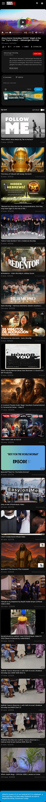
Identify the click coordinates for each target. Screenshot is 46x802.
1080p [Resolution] (40, 32)
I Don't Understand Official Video (13, 537)
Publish (38, 89)
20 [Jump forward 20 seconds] (32, 32)
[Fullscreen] (43, 33)
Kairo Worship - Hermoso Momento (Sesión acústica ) (21, 306)
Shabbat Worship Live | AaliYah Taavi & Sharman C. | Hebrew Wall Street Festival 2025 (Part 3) (20, 741)
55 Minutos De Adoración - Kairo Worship (16, 338)
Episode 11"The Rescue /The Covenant (15, 569)
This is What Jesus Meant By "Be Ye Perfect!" (17, 139)
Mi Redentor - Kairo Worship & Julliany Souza (17, 273)
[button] (42, 3)
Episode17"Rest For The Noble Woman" (15, 472)
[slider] (16, 32)
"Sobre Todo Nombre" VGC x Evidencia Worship (18, 241)
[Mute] (36, 33)
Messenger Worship (11, 53)
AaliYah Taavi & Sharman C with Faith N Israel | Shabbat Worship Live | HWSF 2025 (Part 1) (21, 672)
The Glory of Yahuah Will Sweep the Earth (16, 174)
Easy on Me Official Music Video (12, 504)
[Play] (3, 33)
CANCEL (29, 89)
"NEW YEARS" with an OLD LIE (11, 440)
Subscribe (37, 54)
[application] (23, 22)
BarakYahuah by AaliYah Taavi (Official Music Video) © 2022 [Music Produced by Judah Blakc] (21, 637)
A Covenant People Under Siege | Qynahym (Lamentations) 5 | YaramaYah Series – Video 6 (23, 406)
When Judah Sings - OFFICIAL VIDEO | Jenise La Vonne (20, 774)
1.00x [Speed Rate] (29, 32)
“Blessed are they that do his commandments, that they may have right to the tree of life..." (22, 207)
